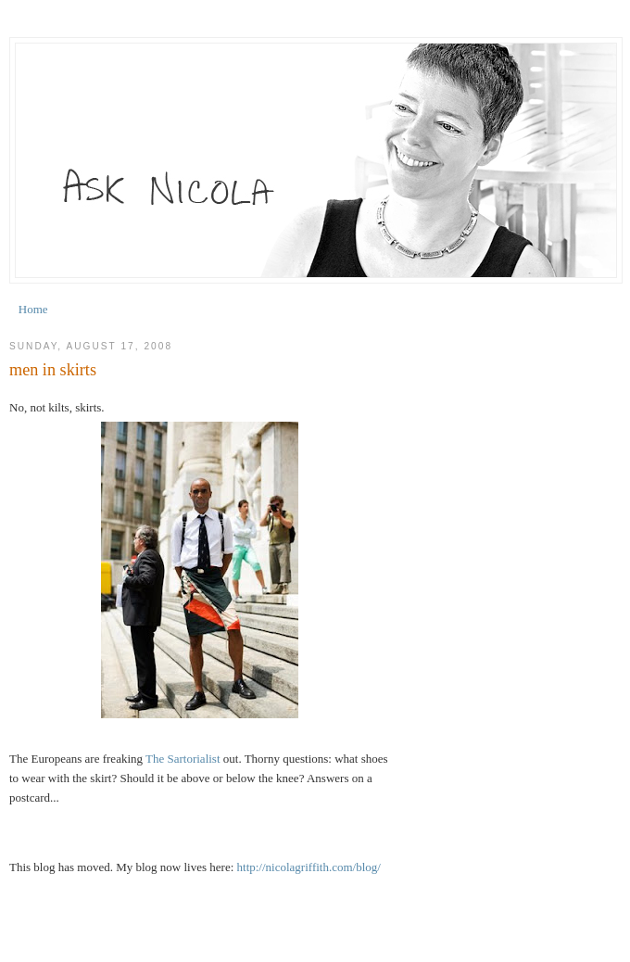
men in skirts (52, 370)
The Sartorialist (182, 759)
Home (33, 309)
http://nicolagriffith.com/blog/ (309, 867)
